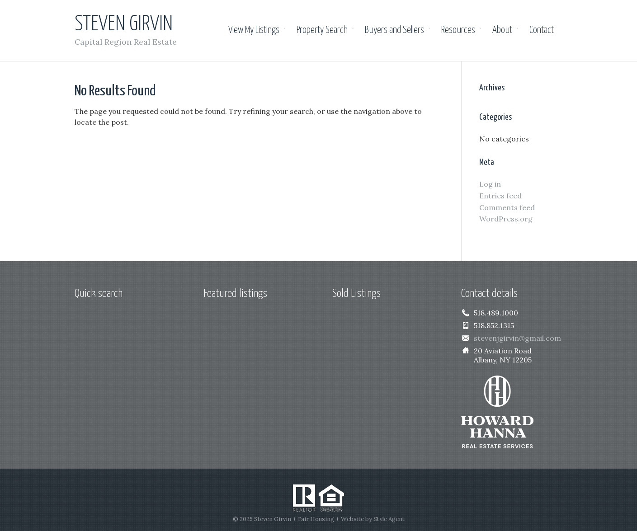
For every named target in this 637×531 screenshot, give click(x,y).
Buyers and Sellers (394, 30)
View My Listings (253, 30)
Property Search (322, 30)
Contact (541, 30)
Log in (490, 183)
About (502, 30)
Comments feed (507, 207)
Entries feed (500, 195)
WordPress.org (506, 218)
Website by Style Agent (373, 519)
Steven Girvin (124, 24)
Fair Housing (316, 519)
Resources (458, 30)
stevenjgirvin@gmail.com (517, 338)
